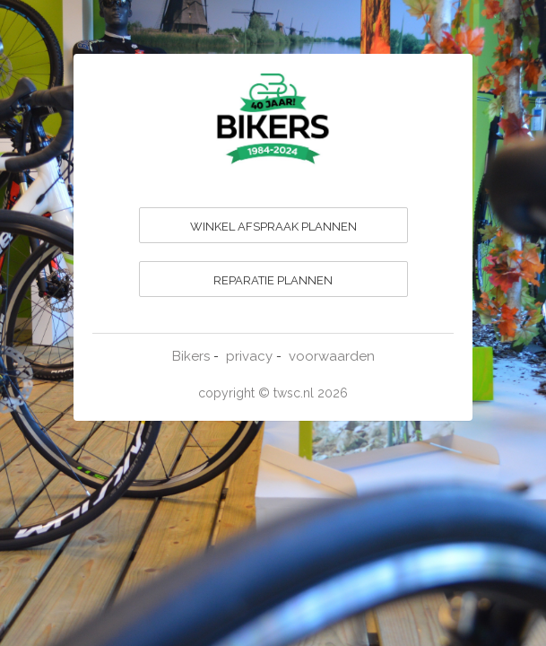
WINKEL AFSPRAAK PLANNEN (273, 226)
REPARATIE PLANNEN (273, 280)
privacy (249, 356)
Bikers (191, 356)
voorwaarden (332, 356)
